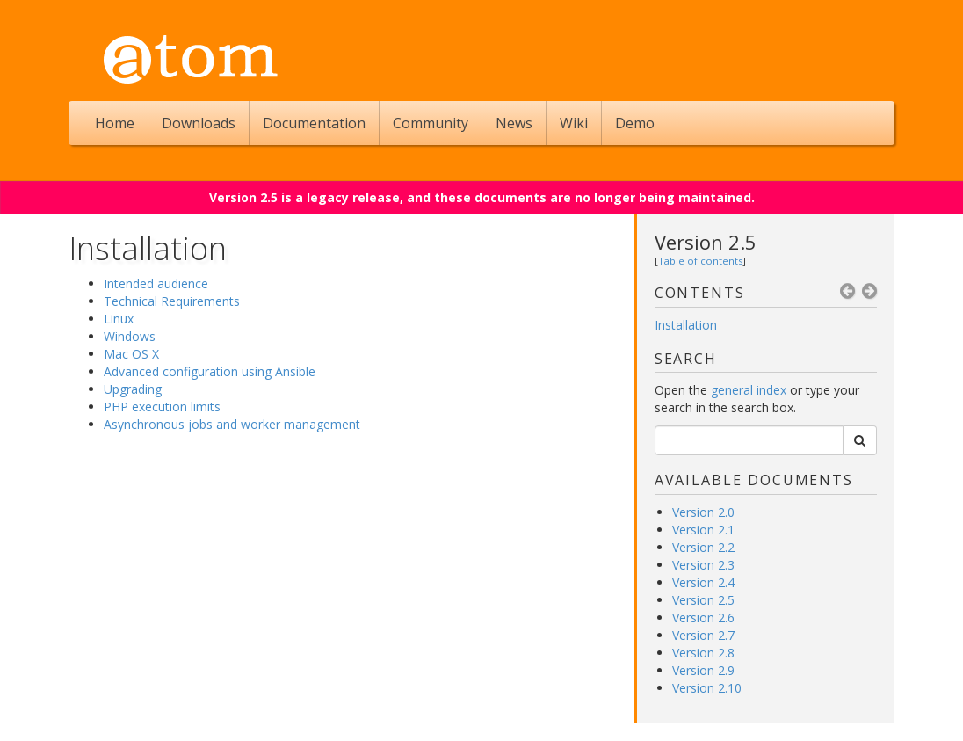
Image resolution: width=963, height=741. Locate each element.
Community (430, 123)
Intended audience (156, 283)
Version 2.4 (703, 582)
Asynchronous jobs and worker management (232, 424)
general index (748, 389)
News (514, 123)
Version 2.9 (703, 670)
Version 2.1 (703, 529)
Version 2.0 (703, 512)
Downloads (198, 123)
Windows (130, 336)
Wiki (574, 123)
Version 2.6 (703, 617)
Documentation (314, 123)
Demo (635, 123)
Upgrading (133, 389)
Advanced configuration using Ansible (209, 371)
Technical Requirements (172, 301)
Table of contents (700, 260)
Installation (686, 324)
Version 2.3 (703, 564)
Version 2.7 (703, 635)
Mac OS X (131, 353)
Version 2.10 (707, 687)
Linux (119, 318)
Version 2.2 (703, 547)
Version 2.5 (706, 242)
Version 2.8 (703, 652)
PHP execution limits (162, 406)
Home (114, 123)
